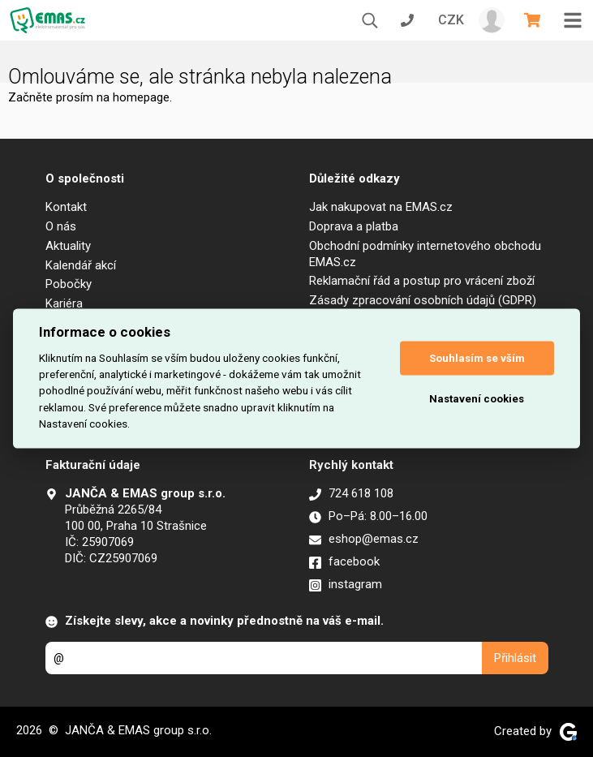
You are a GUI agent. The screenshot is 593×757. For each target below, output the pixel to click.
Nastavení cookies (476, 399)
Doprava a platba (353, 226)
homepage (141, 97)
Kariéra (64, 303)
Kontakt (66, 207)
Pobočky (68, 284)
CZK (451, 20)
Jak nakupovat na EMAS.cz (381, 207)
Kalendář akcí (80, 265)
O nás (60, 226)
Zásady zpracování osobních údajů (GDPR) (422, 300)
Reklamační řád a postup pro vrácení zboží (422, 280)
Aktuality (68, 246)
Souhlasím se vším (477, 358)
